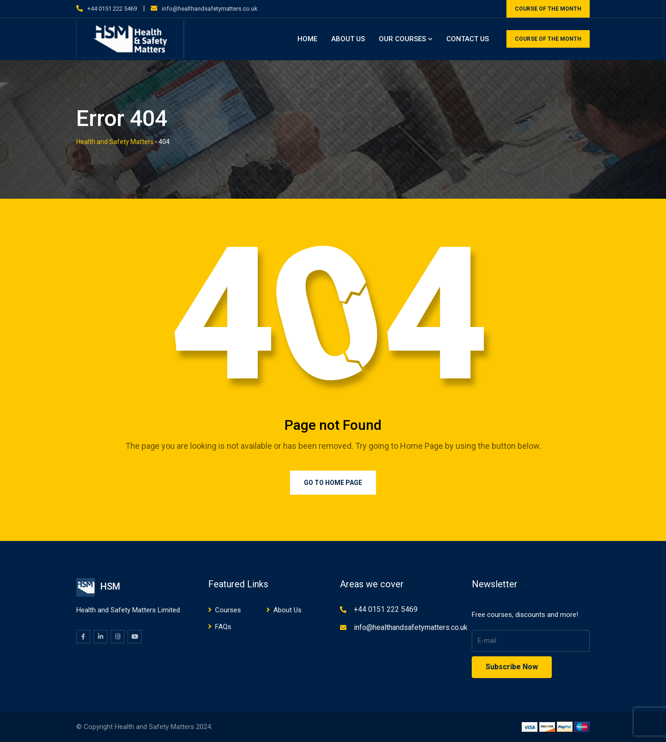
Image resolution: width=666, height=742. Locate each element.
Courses (228, 610)
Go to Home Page (333, 482)
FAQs (223, 627)
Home (307, 39)
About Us (348, 39)
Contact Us (467, 39)
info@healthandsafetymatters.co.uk (210, 8)
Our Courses (402, 39)
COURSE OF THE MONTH (548, 9)
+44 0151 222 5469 (112, 8)
